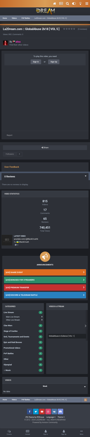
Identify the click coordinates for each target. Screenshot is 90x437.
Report (9, 135)
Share (45, 147)
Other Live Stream (24, 320)
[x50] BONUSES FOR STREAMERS (20, 280)
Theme (61, 417)
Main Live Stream (24, 317)
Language (50, 417)
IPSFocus (40, 417)
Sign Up (53, 62)
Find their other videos (19, 45)
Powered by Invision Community (45, 422)
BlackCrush (24, 242)
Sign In (36, 62)
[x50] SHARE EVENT (14, 272)
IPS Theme (29, 417)
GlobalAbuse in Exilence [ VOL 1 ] (61, 336)
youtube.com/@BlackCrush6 (26, 239)
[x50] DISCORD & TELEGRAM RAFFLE (21, 295)
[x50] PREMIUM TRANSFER (17, 287)
